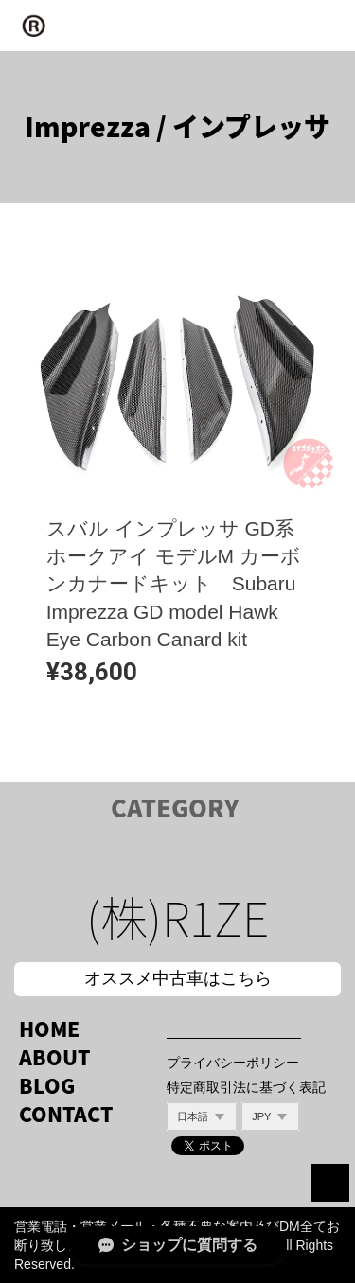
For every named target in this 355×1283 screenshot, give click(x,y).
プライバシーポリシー (233, 1062)
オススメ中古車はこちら (178, 978)
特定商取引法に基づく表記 (246, 1087)
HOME (49, 1029)
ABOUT (54, 1057)
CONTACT (66, 1114)
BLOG (47, 1085)
